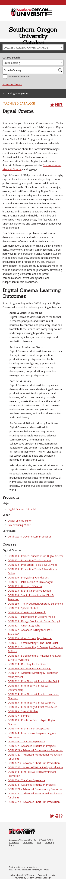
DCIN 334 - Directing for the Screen (28, 664)
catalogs (17, 875)
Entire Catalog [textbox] (12, 62)
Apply (11, 845)
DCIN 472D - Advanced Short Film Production (34, 763)
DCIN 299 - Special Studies (23, 608)
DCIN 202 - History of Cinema (25, 586)
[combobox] (33, 47)
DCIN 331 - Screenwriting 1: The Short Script (33, 642)
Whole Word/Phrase (19, 76)
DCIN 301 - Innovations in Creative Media (31, 616)
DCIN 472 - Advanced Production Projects (32, 745)
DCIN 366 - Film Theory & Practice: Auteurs (32, 707)
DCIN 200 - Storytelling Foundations (28, 577)
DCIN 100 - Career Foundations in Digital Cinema (36, 556)
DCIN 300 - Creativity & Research (27, 612)
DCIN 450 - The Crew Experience (26, 741)
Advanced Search (12, 84)
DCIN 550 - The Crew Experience (26, 780)
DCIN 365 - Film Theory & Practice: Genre (31, 702)
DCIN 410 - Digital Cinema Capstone (28, 728)
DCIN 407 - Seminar (19, 715)
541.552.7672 (45, 840)
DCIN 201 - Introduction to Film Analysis (31, 582)
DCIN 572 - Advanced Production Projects (32, 784)
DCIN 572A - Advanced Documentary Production (35, 789)
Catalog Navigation (17, 93)
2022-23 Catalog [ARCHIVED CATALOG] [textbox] (26, 47)
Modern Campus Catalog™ (39, 877)
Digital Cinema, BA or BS (22, 509)
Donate (48, 842)
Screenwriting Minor (19, 525)
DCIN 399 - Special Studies (23, 711)
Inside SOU (28, 842)
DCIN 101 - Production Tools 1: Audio (29, 560)
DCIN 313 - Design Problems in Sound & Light (34, 621)
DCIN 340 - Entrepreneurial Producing (29, 668)
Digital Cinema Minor (20, 520)
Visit (39, 842)
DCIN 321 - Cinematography (24, 625)
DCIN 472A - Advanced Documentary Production (35, 750)
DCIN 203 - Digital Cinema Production (29, 590)
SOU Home (14, 842)
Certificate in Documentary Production (30, 536)
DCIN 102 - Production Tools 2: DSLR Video (33, 564)
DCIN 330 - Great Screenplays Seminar (30, 638)
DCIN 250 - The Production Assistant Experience (35, 603)
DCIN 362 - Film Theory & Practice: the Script (33, 681)
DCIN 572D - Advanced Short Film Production (34, 802)
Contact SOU (26, 840)
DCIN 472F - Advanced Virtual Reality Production (35, 767)
